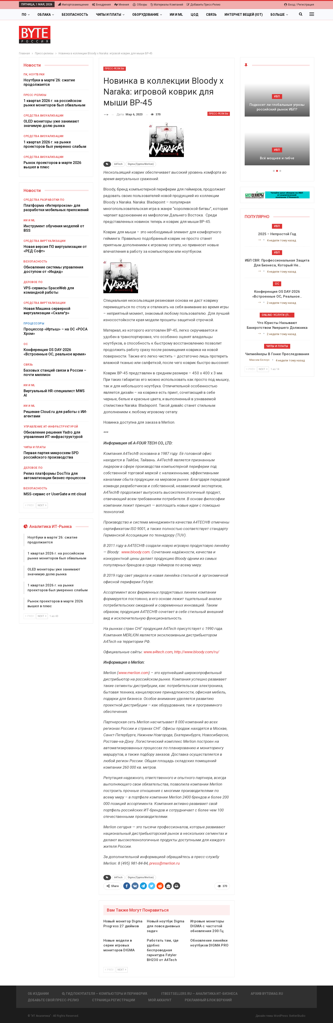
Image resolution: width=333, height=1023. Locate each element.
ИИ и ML (176, 14)
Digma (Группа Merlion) (141, 164)
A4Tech (118, 164)
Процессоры (34, 323)
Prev (109, 969)
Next (121, 969)
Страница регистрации (113, 1000)
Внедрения (101, 4)
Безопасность (75, 14)
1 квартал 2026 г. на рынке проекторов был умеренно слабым (55, 144)
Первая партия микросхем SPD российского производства (51, 455)
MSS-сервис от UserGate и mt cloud (55, 494)
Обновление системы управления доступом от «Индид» (53, 269)
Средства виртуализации (44, 241)
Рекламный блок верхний (208, 1000)
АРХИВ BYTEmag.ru (267, 993)
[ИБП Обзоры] (277, 194)
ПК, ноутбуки (34, 74)
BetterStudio (297, 1015)
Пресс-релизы (114, 68)
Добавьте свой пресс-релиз (53, 1000)
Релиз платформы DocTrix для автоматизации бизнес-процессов (55, 475)
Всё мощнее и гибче (277, 158)
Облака (44, 14)
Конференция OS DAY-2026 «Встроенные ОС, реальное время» (55, 352)
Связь (211, 14)
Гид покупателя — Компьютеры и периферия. (105, 993)
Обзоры (140, 4)
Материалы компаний (167, 4)
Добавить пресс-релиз (203, 4)
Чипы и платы (108, 14)
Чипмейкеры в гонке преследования (277, 354)
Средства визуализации (44, 115)
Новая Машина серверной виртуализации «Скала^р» (47, 310)
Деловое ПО (33, 282)
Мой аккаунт (160, 1000)
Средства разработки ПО (44, 199)
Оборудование (145, 14)
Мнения (121, 4)
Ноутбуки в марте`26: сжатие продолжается (49, 82)
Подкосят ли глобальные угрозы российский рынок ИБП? (277, 107)
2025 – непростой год (277, 234)
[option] (277, 121)
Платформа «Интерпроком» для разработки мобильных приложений (56, 207)
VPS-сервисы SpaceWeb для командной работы (49, 290)
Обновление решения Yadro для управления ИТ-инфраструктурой (53, 434)
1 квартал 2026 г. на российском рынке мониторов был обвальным (54, 103)
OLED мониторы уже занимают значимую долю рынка (51, 123)
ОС (26, 344)
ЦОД (194, 14)
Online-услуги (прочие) (278, 315)
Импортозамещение (73, 4)
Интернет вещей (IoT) (244, 14)
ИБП (277, 96)
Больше (278, 14)
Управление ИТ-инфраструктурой (51, 426)
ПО (24, 14)
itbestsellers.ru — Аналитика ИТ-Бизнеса (199, 993)
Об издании (38, 993)
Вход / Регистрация (299, 4)
